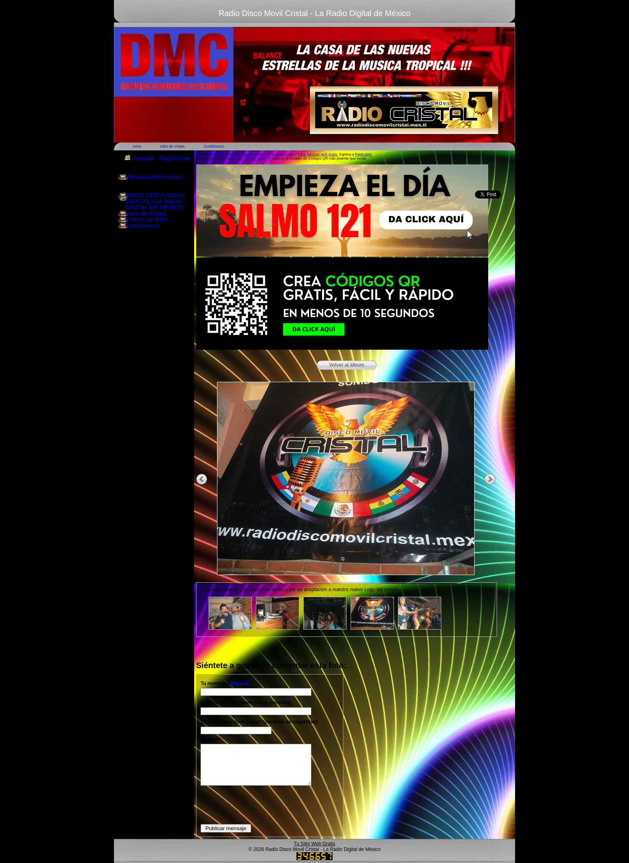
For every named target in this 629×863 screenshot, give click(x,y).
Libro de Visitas (172, 146)
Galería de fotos (146, 219)
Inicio (137, 146)
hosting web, (223, 154)
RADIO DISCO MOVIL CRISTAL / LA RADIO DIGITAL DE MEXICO (155, 201)
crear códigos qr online (253, 158)
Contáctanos (213, 146)
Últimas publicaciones (154, 176)
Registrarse (174, 157)
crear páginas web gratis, (318, 154)
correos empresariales (276, 154)
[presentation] (262, 804)
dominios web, (246, 154)
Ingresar (143, 157)
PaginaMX (363, 154)
